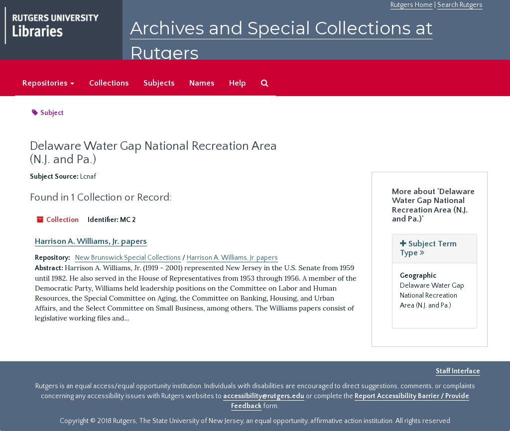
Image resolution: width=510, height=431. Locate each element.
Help (237, 83)
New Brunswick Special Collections (128, 258)
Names (201, 83)
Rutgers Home (411, 5)
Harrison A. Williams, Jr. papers (91, 241)
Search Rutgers (460, 5)
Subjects (158, 83)
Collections (108, 83)
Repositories (48, 83)
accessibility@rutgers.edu (263, 396)
